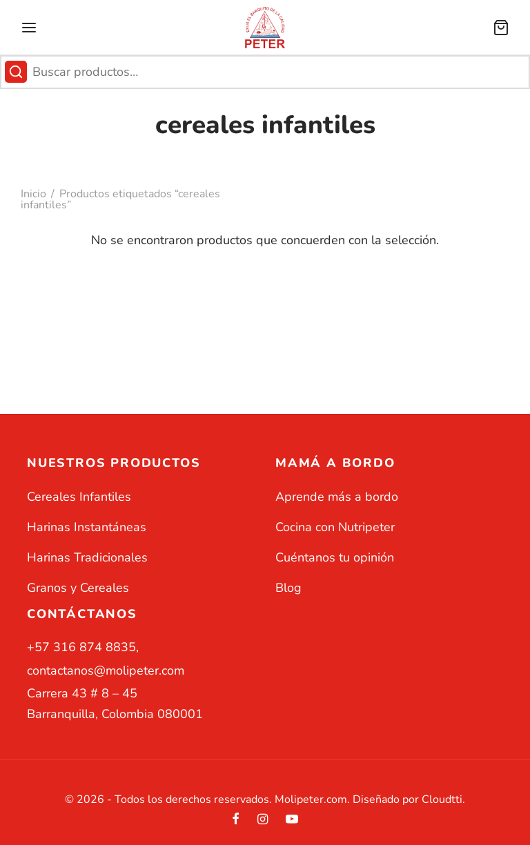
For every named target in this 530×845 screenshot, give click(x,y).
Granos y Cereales (78, 587)
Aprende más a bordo (336, 496)
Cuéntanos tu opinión (334, 557)
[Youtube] (292, 820)
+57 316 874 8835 (81, 647)
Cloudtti (442, 799)
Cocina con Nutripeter (335, 527)
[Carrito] (501, 27)
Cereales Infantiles (79, 496)
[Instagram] (262, 820)
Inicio (33, 193)
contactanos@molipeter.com (105, 670)
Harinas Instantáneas (86, 527)
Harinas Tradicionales (87, 557)
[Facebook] (235, 820)
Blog (288, 587)
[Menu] (29, 27)
